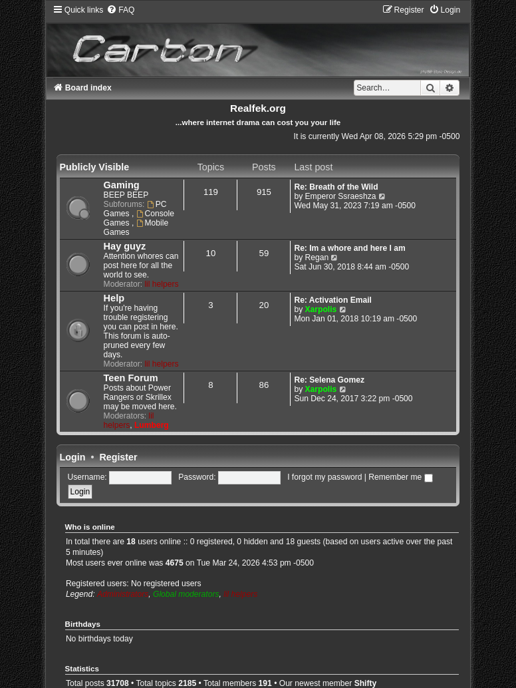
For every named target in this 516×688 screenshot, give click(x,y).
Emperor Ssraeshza (340, 196)
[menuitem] (120, 10)
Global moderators (186, 594)
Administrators (122, 594)
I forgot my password (324, 477)
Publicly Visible (95, 167)
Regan (317, 257)
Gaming (122, 185)
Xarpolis (321, 309)
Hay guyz (125, 246)
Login (73, 457)
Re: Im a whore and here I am (349, 248)
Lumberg (151, 425)
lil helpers (161, 284)
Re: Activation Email (333, 300)
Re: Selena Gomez (329, 380)
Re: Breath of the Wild (336, 187)
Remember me (400, 477)
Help (114, 298)
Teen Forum (131, 378)
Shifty (365, 683)
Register (118, 457)
